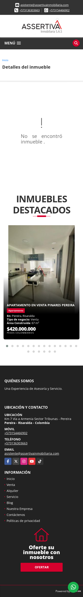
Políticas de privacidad (23, 521)
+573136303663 (29, 10)
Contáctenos (16, 515)
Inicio (5, 60)
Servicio (12, 497)
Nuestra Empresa (20, 509)
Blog (10, 503)
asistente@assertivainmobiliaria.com (44, 5)
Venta (11, 485)
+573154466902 (59, 10)
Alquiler (12, 491)
